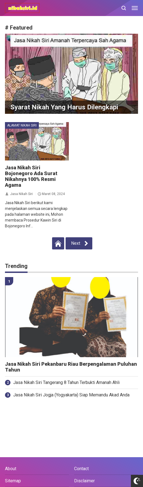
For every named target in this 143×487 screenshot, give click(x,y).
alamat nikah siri (22, 125)
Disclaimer (84, 480)
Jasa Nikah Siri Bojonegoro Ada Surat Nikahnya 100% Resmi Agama (31, 176)
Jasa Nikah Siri (21, 194)
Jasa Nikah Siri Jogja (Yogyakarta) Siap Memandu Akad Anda (71, 395)
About (10, 468)
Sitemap (13, 480)
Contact (81, 468)
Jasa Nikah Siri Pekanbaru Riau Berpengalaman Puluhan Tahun (71, 367)
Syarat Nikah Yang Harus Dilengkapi (64, 107)
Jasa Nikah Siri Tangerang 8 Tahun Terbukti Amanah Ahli (66, 382)
